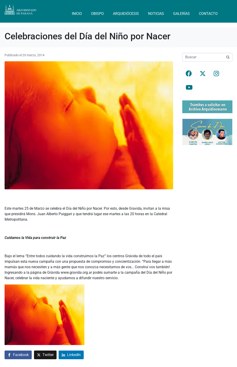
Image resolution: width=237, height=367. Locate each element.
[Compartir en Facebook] (18, 355)
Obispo (97, 13)
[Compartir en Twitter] (45, 355)
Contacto (208, 13)
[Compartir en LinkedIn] (71, 355)
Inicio (77, 13)
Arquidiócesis (126, 13)
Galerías (181, 13)
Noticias (156, 13)
